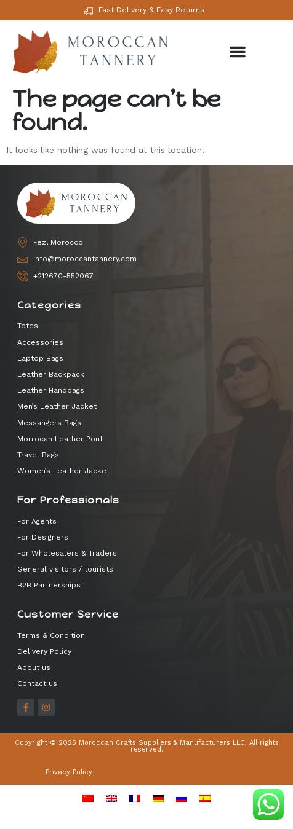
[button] (238, 52)
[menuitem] (88, 798)
